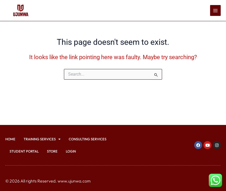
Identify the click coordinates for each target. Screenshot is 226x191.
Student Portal (24, 151)
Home (10, 139)
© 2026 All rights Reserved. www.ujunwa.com (48, 181)
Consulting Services (87, 139)
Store (52, 151)
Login (71, 151)
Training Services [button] (42, 139)
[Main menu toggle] (215, 10)
